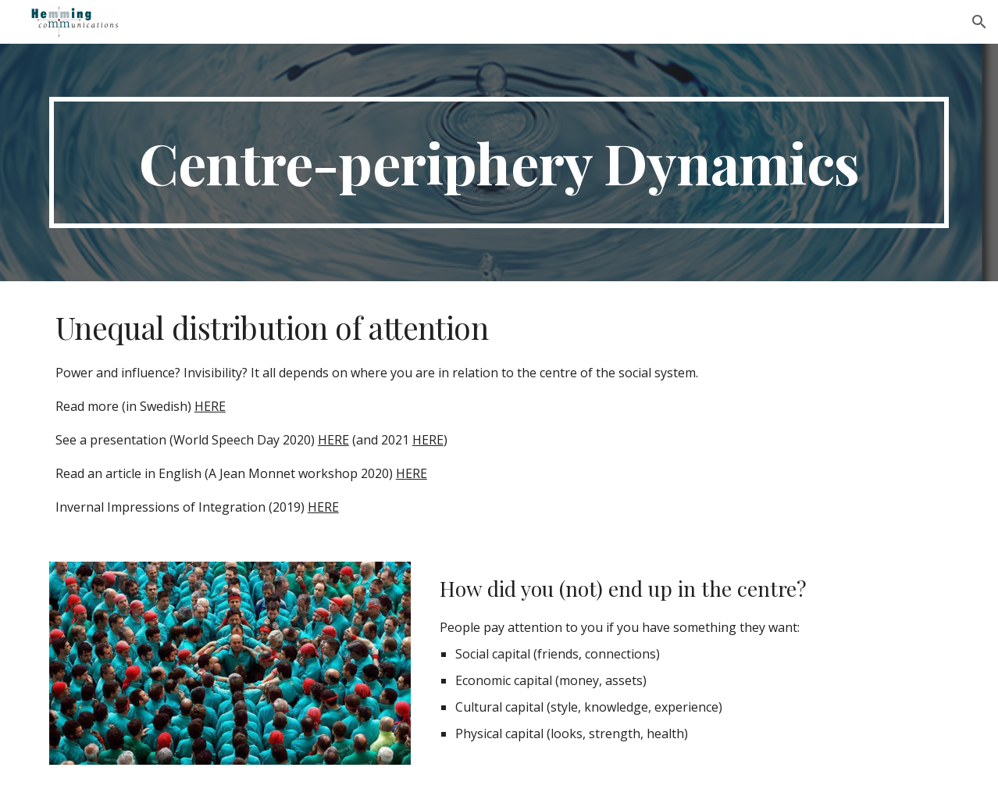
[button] (979, 22)
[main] (499, 162)
